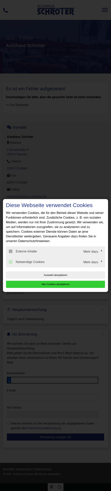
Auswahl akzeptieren (55, 275)
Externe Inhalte (23, 251)
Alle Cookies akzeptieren (55, 284)
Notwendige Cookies (27, 262)
